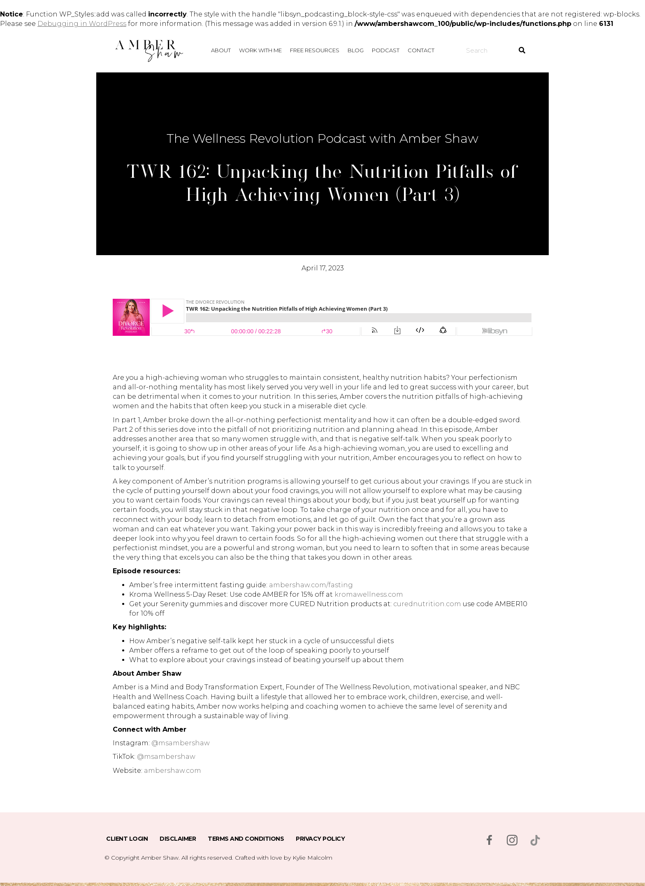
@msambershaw (180, 743)
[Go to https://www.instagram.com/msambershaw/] (512, 841)
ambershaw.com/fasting (311, 585)
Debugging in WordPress (81, 24)
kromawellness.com (368, 594)
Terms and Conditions (246, 838)
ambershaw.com (172, 770)
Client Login (127, 838)
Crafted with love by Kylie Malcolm (283, 857)
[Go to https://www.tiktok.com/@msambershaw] (535, 840)
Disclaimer (178, 838)
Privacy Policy (320, 838)
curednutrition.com (427, 604)
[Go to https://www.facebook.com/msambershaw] (489, 841)
